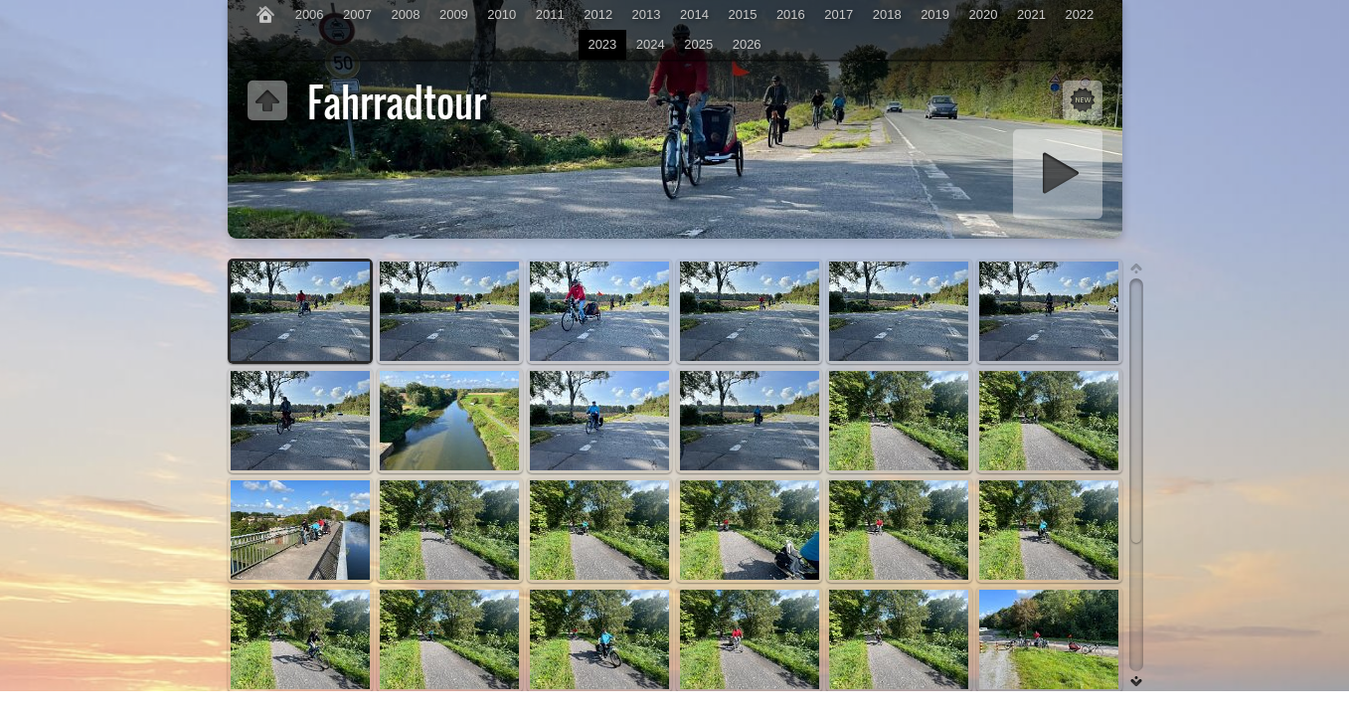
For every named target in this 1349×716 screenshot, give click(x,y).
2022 (1079, 14)
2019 (935, 14)
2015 (742, 14)
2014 (694, 14)
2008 (406, 14)
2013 (646, 14)
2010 (501, 14)
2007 (357, 14)
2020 (983, 14)
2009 (453, 14)
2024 (650, 44)
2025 (698, 44)
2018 (887, 14)
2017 (838, 14)
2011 (550, 14)
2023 (602, 44)
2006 (309, 14)
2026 (747, 44)
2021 (1031, 14)
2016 (790, 14)
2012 (598, 14)
